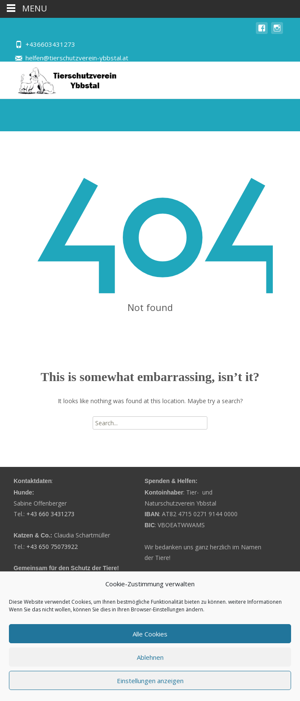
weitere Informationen (255, 601)
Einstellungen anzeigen (150, 680)
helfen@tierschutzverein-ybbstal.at (76, 58)
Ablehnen (150, 657)
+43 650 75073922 (52, 547)
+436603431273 (50, 44)
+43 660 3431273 (50, 514)
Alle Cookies (150, 634)
